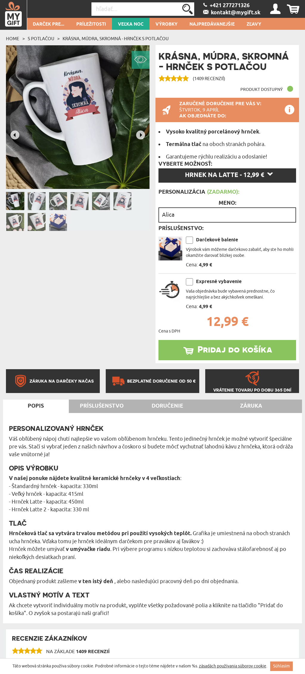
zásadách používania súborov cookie (232, 666)
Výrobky (166, 24)
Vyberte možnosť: (185, 164)
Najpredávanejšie (212, 24)
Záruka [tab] (251, 406)
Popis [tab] (36, 406)
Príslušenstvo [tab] (102, 406)
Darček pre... (48, 24)
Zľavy (254, 24)
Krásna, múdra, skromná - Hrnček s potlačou (116, 38)
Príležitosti (91, 24)
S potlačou (41, 38)
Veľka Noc (131, 24)
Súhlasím (281, 666)
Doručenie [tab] (167, 406)
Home (12, 38)
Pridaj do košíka (234, 349)
